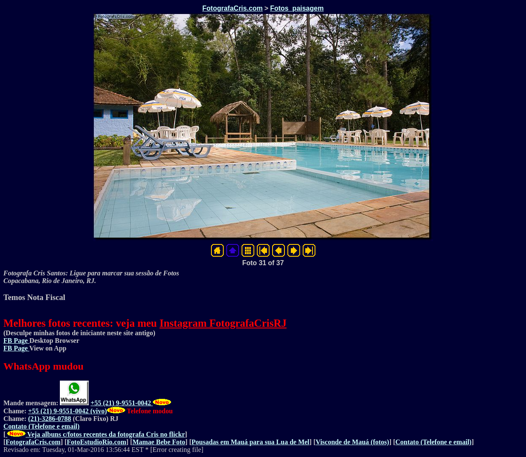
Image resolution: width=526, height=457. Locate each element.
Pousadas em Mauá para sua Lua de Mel (250, 442)
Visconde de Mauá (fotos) (352, 442)
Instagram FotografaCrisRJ (223, 323)
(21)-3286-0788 (49, 418)
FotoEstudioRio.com (96, 442)
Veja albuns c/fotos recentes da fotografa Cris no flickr (95, 434)
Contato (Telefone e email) (41, 426)
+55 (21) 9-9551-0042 (121, 403)
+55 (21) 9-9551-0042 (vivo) (67, 411)
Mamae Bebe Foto (158, 442)
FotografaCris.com (233, 8)
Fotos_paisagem (296, 8)
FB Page (16, 340)
